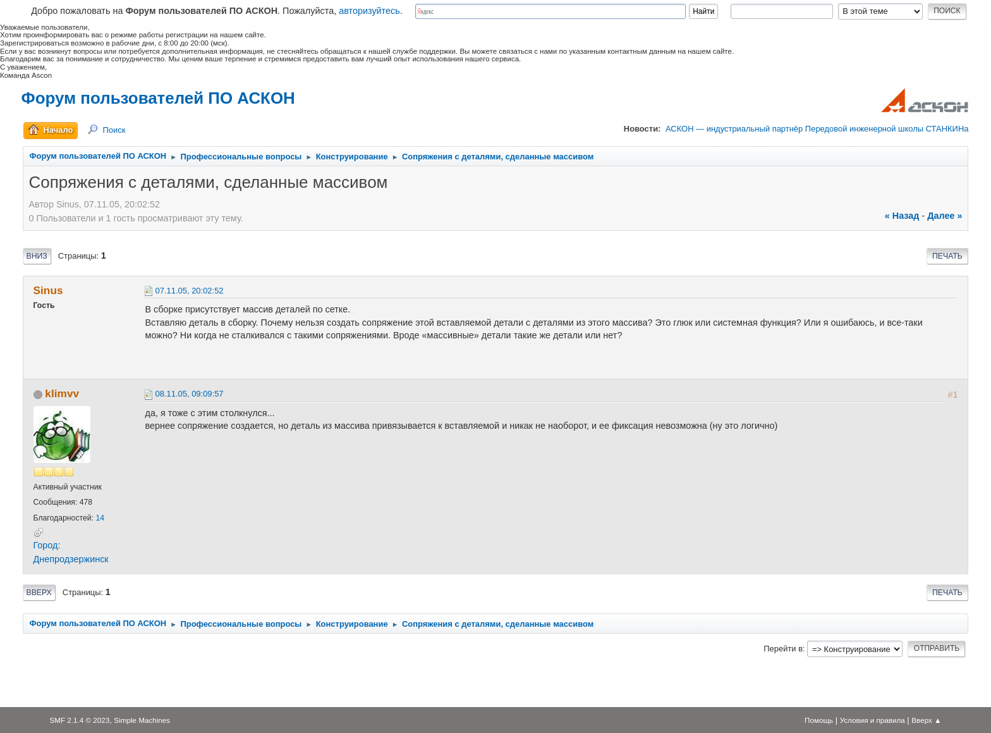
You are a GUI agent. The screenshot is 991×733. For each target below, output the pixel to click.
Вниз (37, 256)
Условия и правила (872, 720)
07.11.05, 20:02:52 (189, 290)
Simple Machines (142, 720)
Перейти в (783, 648)
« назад (902, 216)
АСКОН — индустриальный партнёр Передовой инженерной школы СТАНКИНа (817, 128)
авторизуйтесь (369, 11)
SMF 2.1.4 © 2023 (79, 720)
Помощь (819, 720)
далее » (944, 216)
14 (99, 518)
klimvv (62, 393)
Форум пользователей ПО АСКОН (158, 98)
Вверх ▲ (926, 720)
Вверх (39, 592)
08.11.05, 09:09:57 (189, 393)
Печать (947, 256)
